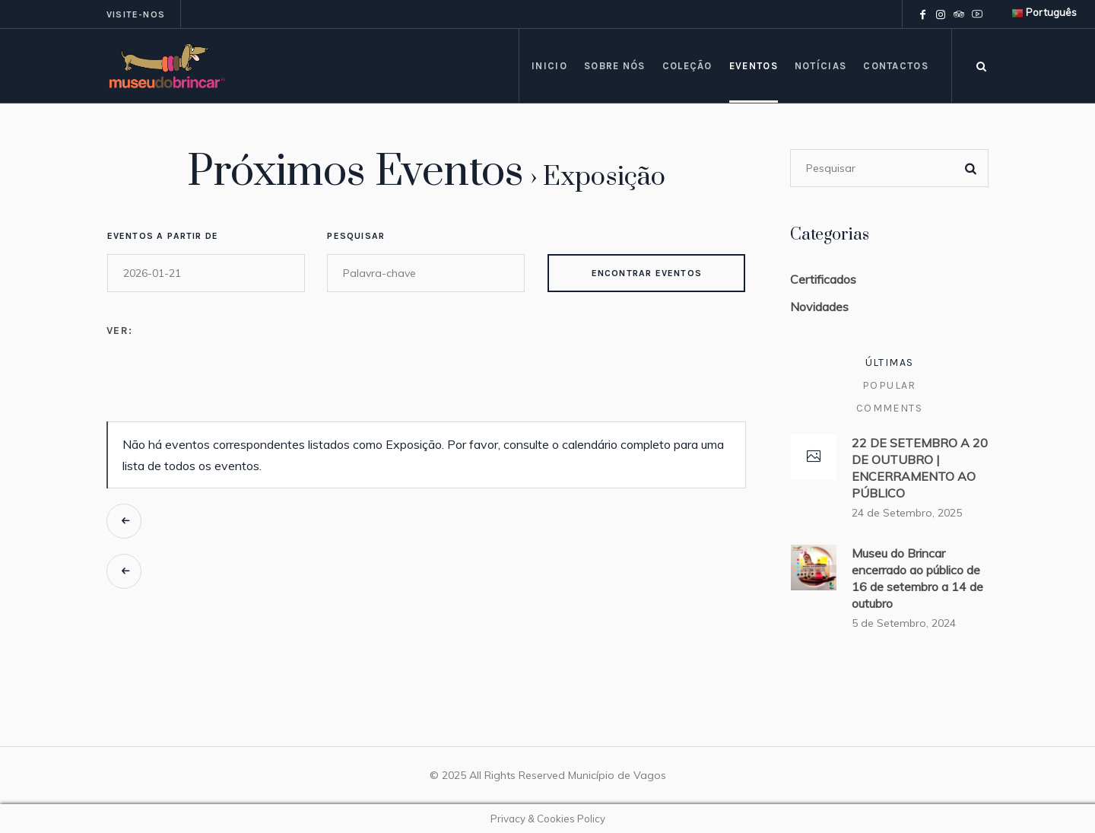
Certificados (823, 279)
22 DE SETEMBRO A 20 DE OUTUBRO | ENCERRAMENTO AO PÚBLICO (920, 468)
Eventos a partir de (163, 236)
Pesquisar (356, 236)
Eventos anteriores (123, 521)
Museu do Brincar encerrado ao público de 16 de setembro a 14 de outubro (917, 578)
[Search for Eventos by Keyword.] (426, 273)
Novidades (819, 306)
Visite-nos (135, 14)
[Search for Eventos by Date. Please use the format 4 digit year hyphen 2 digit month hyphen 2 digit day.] (206, 273)
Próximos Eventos (355, 172)
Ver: (119, 330)
